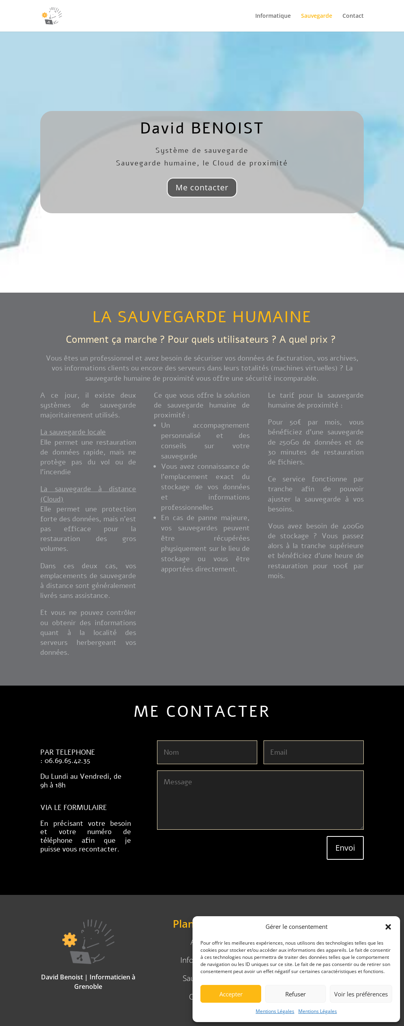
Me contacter (202, 187)
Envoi (345, 847)
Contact (353, 16)
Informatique (273, 16)
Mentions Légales (275, 1011)
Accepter (231, 994)
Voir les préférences (361, 994)
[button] (388, 927)
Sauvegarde (316, 16)
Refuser (295, 994)
